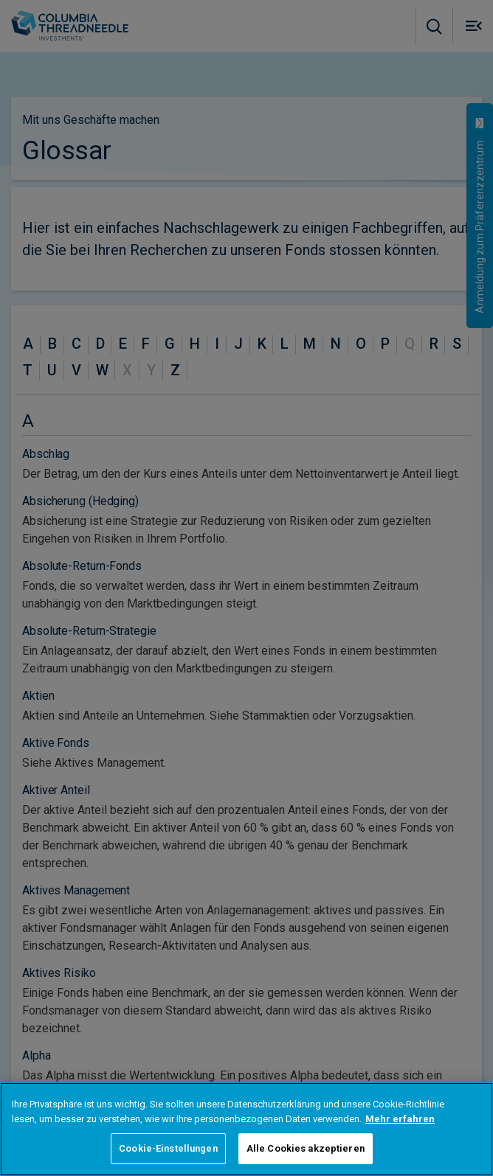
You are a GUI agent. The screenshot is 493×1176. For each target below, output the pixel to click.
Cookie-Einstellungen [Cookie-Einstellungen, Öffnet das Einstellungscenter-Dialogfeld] (168, 1148)
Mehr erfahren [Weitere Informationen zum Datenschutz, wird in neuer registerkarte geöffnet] (400, 1118)
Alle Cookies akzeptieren (305, 1148)
